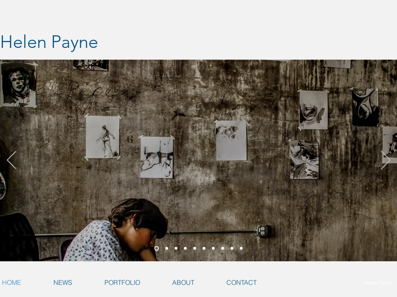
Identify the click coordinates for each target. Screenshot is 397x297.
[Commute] (241, 248)
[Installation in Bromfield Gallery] (222, 248)
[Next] (386, 160)
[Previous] (11, 160)
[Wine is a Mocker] (232, 248)
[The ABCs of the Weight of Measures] (156, 248)
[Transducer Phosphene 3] (185, 248)
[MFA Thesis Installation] (166, 248)
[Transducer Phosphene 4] (194, 248)
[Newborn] (213, 248)
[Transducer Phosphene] (176, 248)
